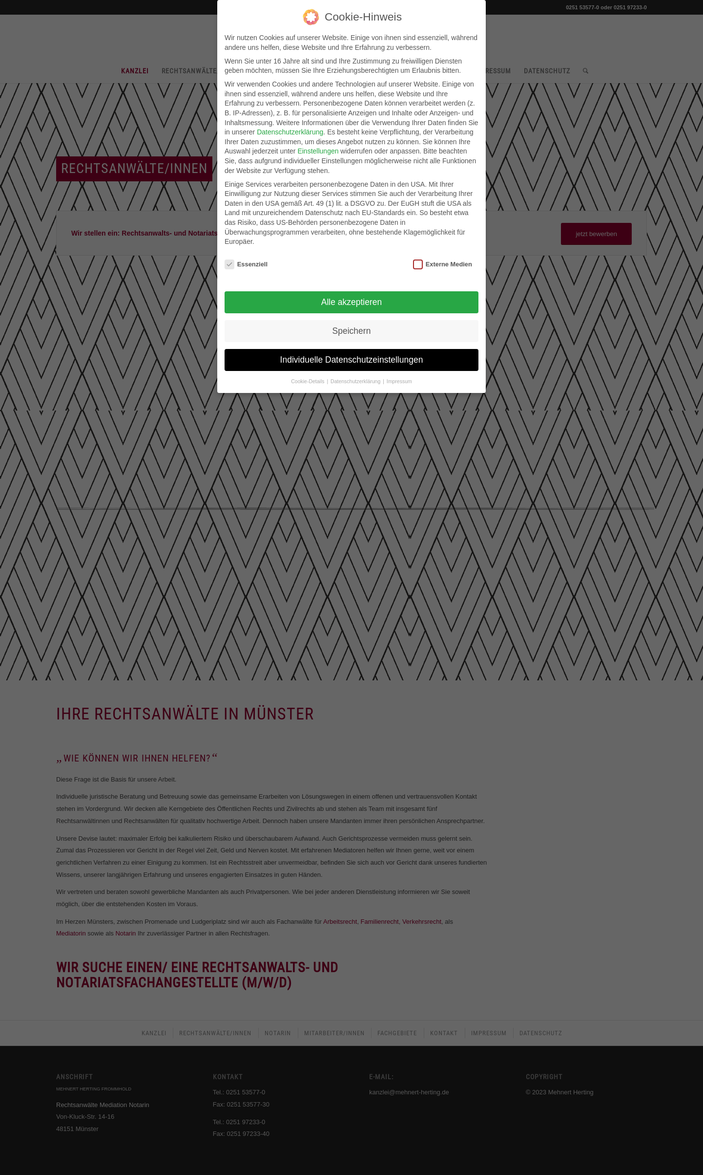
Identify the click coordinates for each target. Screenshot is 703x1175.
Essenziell (246, 258)
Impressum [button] (399, 376)
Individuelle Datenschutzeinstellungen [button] (351, 354)
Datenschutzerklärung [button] (356, 376)
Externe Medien (442, 258)
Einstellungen (317, 146)
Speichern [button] (351, 325)
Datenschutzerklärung (290, 127)
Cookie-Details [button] (308, 376)
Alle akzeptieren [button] (351, 297)
